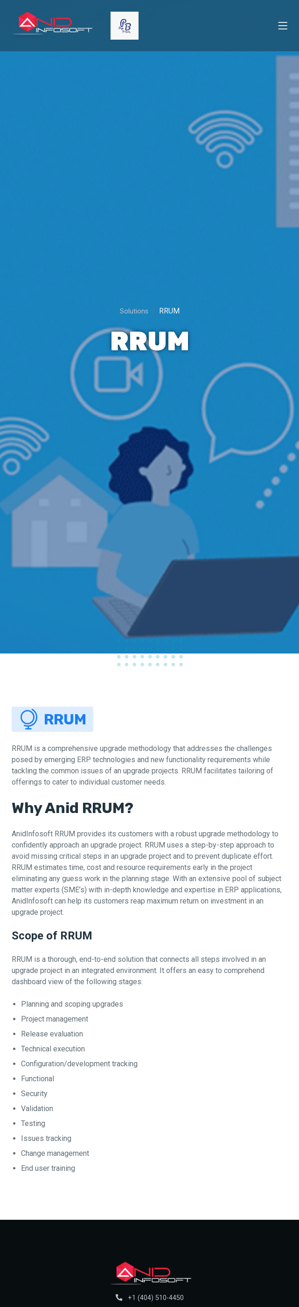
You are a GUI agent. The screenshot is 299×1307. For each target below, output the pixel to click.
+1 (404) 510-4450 (150, 1298)
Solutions (134, 311)
